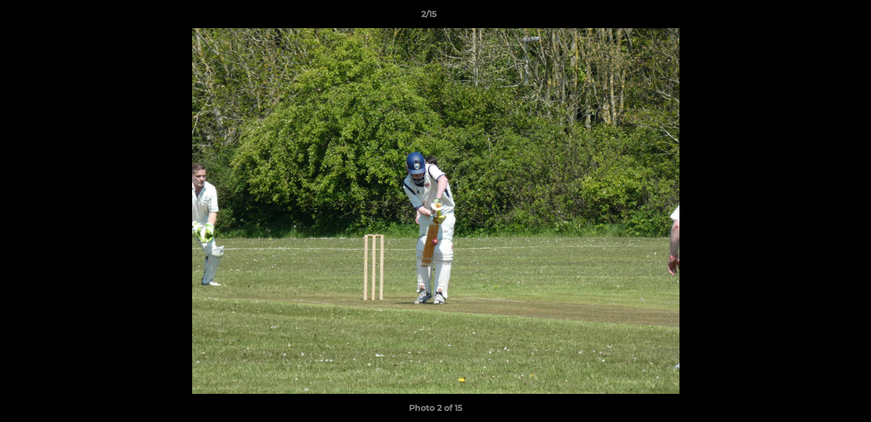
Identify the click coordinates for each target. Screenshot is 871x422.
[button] (822, 17)
